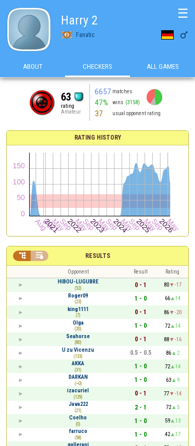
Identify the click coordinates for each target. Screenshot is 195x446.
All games (163, 67)
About (33, 67)
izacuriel (78, 390)
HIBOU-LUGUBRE (78, 281)
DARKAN (78, 377)
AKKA (78, 363)
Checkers (97, 67)
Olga (78, 322)
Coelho (78, 417)
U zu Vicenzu (78, 349)
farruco (78, 431)
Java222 (78, 404)
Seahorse (78, 336)
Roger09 (78, 295)
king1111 (78, 309)
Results (97, 255)
